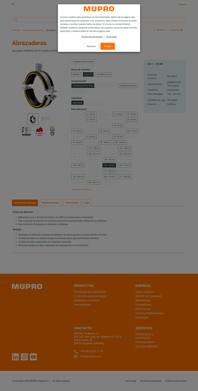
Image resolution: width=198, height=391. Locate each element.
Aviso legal (111, 36)
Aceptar (107, 46)
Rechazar (91, 46)
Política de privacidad (91, 36)
